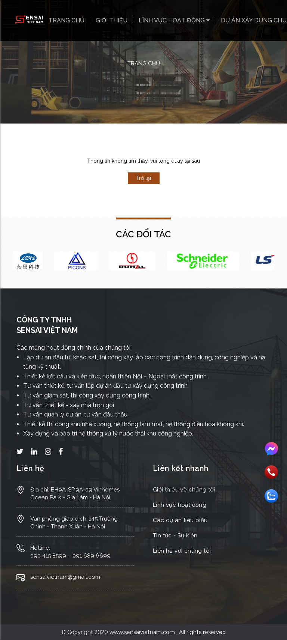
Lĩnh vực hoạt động (174, 20)
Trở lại (143, 178)
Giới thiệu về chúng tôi (184, 489)
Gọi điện (271, 472)
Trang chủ (66, 20)
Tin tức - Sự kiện (175, 535)
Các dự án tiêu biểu (180, 520)
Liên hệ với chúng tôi (182, 550)
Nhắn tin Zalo (271, 496)
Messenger (271, 448)
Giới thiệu (111, 20)
